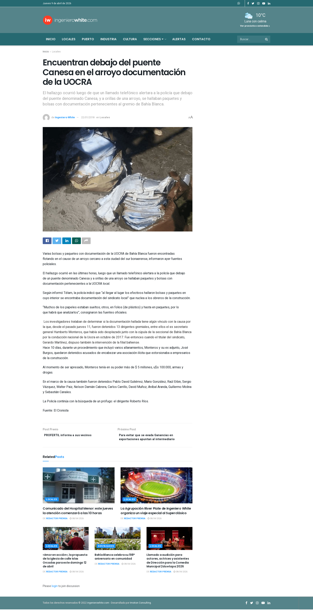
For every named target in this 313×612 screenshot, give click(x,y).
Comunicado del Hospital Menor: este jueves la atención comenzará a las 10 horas (78, 513)
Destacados (106, 548)
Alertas (179, 39)
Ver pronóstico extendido (255, 26)
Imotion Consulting (140, 605)
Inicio (50, 39)
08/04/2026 (77, 521)
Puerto (88, 39)
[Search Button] (266, 39)
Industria (108, 39)
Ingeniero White (65, 117)
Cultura (130, 39)
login (55, 589)
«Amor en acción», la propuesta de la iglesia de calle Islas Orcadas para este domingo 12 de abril (65, 563)
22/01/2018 (87, 117)
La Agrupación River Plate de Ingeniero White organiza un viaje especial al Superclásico (156, 513)
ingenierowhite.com (98, 605)
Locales (68, 39)
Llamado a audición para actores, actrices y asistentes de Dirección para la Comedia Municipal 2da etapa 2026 (168, 563)
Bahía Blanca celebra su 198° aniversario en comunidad (115, 559)
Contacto (201, 39)
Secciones (153, 39)
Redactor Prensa (56, 521)
